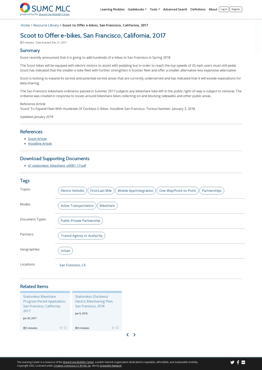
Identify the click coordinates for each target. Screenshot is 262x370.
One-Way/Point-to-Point (177, 190)
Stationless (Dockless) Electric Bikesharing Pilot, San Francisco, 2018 (94, 301)
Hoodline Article (40, 143)
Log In (224, 9)
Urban (65, 250)
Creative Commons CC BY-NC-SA (72, 365)
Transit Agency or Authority (81, 235)
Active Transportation (77, 205)
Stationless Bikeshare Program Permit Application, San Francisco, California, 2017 (44, 303)
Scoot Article (37, 139)
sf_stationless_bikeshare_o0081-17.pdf (57, 165)
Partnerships (212, 190)
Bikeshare (107, 205)
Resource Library (46, 25)
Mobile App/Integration (135, 190)
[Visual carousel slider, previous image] (127, 334)
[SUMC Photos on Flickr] (243, 363)
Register (236, 9)
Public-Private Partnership (80, 220)
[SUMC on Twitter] (232, 363)
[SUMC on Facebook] (238, 363)
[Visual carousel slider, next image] (135, 334)
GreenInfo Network (110, 365)
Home (25, 25)
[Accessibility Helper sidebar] (257, 5)
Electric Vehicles (72, 190)
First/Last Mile (101, 190)
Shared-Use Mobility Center (54, 14)
